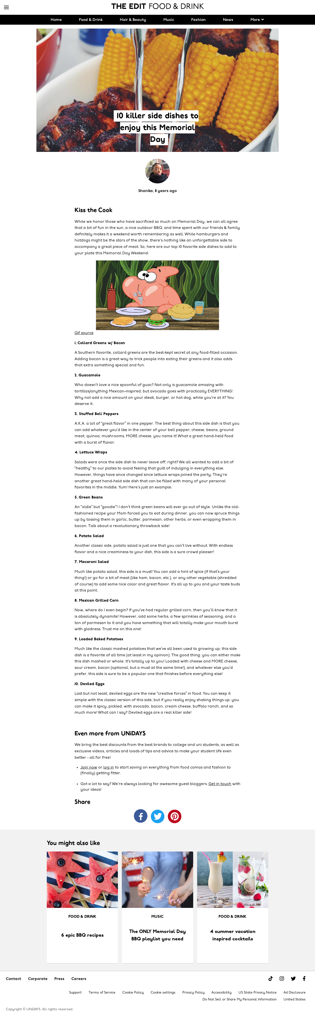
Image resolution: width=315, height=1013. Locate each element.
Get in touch (219, 784)
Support (75, 993)
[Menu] (6, 7)
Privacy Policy (193, 993)
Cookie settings (163, 993)
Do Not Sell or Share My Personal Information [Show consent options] (240, 999)
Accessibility (221, 993)
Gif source (84, 333)
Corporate (37, 979)
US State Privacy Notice (257, 993)
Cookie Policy (133, 993)
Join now (88, 768)
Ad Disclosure (295, 993)
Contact (13, 979)
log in (108, 768)
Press (59, 979)
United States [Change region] (295, 999)
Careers (78, 979)
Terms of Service (102, 993)
